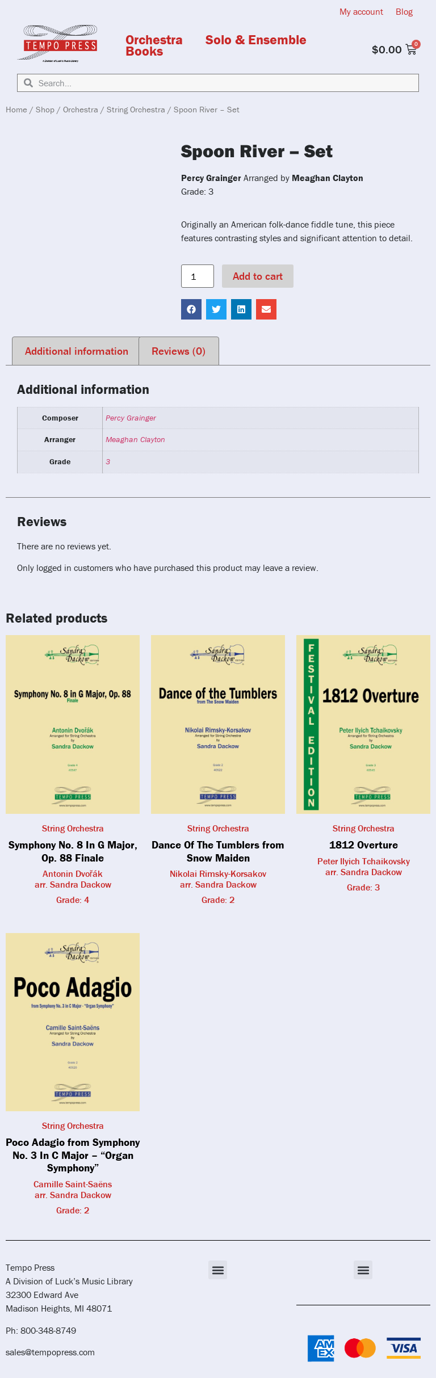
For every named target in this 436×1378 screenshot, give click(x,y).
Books (144, 51)
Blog (404, 11)
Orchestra (154, 39)
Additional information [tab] (76, 351)
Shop (45, 109)
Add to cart (258, 276)
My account (361, 11)
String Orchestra (136, 109)
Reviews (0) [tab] (179, 351)
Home (16, 109)
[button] (191, 309)
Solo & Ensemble (256, 39)
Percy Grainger (131, 418)
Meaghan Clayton (135, 439)
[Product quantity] (197, 276)
